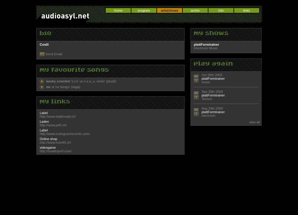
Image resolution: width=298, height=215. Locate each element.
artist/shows (169, 10)
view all (254, 122)
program (144, 10)
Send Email (53, 54)
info (221, 10)
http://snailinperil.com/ (55, 151)
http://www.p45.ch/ (53, 125)
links (246, 10)
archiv (195, 10)
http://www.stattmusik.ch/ (58, 116)
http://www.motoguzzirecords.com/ (65, 134)
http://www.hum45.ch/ (55, 142)
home (118, 10)
